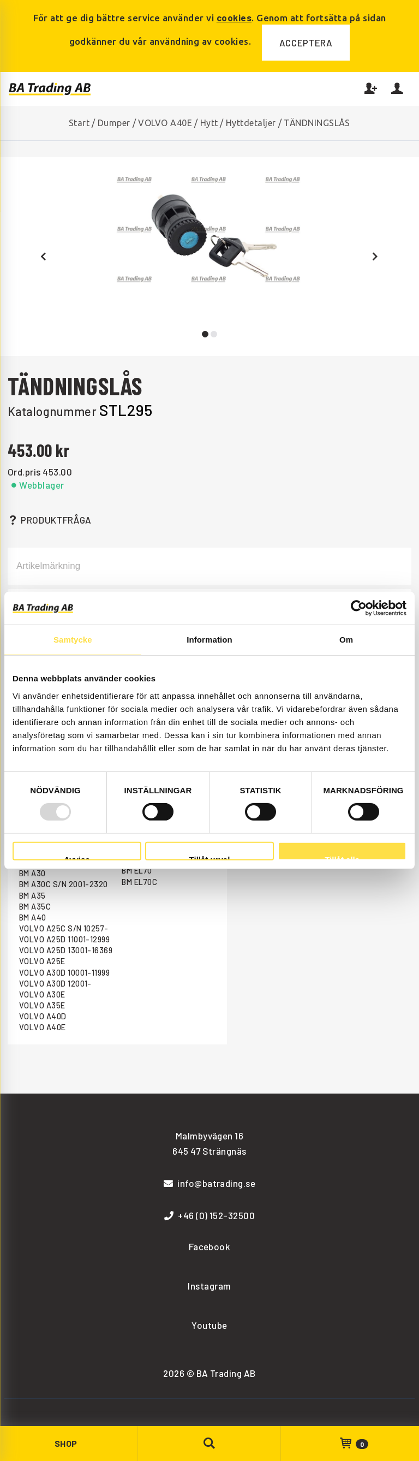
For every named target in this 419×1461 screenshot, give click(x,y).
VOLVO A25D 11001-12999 (64, 939)
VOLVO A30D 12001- (55, 983)
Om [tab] (346, 639)
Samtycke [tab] (72, 639)
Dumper (114, 123)
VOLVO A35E (42, 1005)
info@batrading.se (210, 1183)
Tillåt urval (209, 858)
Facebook (210, 1246)
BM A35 (32, 895)
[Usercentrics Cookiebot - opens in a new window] (358, 608)
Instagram (209, 1285)
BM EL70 (137, 870)
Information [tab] (209, 639)
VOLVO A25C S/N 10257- (64, 928)
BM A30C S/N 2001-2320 (63, 884)
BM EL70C (139, 882)
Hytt (209, 123)
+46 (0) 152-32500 (209, 1215)
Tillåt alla (342, 858)
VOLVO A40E (165, 123)
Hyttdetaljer (251, 123)
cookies (234, 17)
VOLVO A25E (42, 961)
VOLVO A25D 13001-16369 (66, 950)
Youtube (209, 1325)
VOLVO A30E (42, 994)
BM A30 (32, 873)
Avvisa (77, 858)
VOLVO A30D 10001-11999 (64, 972)
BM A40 (32, 917)
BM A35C (35, 906)
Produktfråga (50, 519)
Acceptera (306, 42)
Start (79, 123)
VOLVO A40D (43, 1016)
